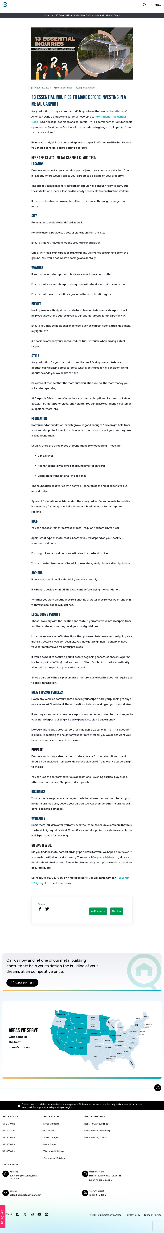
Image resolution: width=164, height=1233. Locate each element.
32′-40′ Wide (9, 1137)
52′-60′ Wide (9, 1151)
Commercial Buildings (54, 1158)
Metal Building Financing (97, 1130)
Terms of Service (153, 1214)
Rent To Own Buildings (96, 1123)
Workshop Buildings (53, 1151)
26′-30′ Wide (8, 1130)
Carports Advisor (103, 857)
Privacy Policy (133, 1214)
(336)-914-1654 (22, 983)
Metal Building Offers (95, 1137)
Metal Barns (49, 1144)
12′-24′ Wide (8, 1123)
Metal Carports (51, 1123)
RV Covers (48, 1130)
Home (46, 15)
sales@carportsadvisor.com (25, 1194)
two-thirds (116, 111)
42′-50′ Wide (9, 1144)
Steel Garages (51, 1137)
